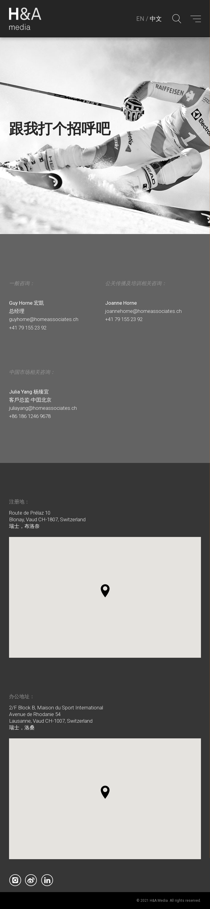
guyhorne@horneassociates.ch (43, 319)
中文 (156, 19)
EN (140, 19)
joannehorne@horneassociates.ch (143, 311)
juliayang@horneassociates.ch (43, 408)
